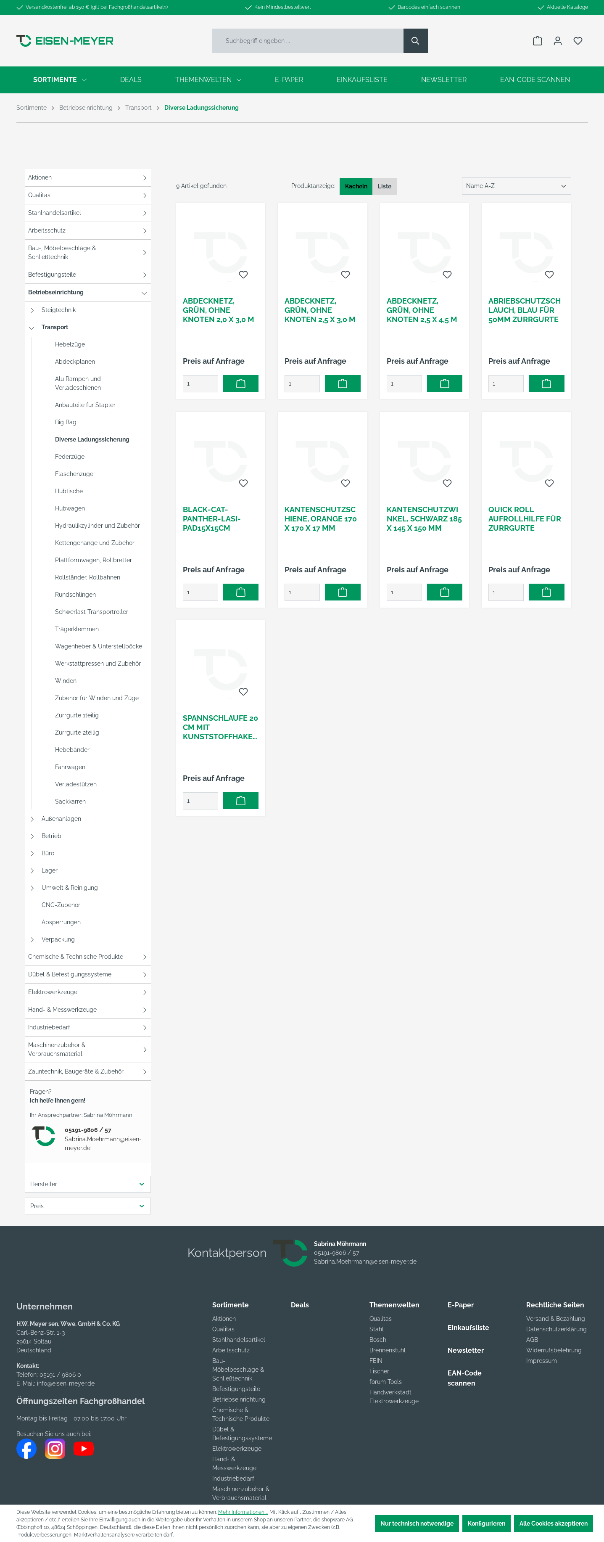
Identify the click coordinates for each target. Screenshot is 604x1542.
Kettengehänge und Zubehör (95, 543)
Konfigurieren (486, 1523)
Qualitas (39, 195)
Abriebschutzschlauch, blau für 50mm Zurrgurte (524, 310)
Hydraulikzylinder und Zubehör (97, 525)
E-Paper (461, 1305)
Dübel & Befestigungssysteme (69, 974)
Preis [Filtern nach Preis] (87, 1205)
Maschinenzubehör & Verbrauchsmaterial (56, 1049)
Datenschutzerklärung (556, 1329)
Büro (48, 853)
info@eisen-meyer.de (66, 1383)
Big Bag (65, 422)
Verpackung (58, 939)
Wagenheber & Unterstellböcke (98, 646)
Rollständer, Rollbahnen (87, 577)
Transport (55, 327)
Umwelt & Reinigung (70, 887)
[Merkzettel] (578, 40)
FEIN (375, 1360)
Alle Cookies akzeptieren (554, 1523)
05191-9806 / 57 (88, 1130)
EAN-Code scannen (465, 1378)
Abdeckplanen (75, 361)
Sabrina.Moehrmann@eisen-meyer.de (103, 1143)
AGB (532, 1339)
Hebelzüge (70, 344)
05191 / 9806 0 (60, 1374)
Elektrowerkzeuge (52, 992)
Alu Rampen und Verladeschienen (78, 383)
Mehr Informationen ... (243, 1512)
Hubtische (69, 491)
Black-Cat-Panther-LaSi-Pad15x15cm (212, 518)
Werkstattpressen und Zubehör (98, 663)
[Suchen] (416, 41)
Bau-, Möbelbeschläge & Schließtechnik (62, 252)
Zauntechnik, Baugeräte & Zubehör (76, 1071)
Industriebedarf (49, 1027)
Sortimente (230, 1305)
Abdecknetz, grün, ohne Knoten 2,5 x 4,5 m (422, 310)
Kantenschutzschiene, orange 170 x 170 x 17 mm (321, 518)
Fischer (379, 1371)
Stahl (376, 1329)
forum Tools (385, 1381)
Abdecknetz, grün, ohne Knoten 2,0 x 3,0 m (218, 310)
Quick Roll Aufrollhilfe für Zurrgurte (524, 518)
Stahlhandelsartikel (54, 212)
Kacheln (356, 186)
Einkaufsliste (468, 1328)
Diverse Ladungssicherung (92, 439)
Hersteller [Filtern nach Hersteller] (87, 1184)
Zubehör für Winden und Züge (97, 698)
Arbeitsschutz (47, 230)
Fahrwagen (70, 767)
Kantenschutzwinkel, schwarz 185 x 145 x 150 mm (424, 518)
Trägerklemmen (77, 629)
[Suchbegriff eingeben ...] (308, 41)
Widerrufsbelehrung (554, 1350)
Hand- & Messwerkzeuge (62, 1009)
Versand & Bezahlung (555, 1318)
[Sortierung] (516, 186)
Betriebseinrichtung (56, 292)
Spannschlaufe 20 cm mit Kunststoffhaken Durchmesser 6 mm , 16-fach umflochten (220, 727)
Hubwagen (70, 508)
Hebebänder (72, 749)
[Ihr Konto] (558, 40)
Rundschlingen (75, 594)
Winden (65, 680)
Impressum (541, 1360)
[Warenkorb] (538, 40)
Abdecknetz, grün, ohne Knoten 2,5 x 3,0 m (320, 310)
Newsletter (466, 1350)
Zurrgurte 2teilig (77, 732)
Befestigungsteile (52, 274)
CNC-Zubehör (61, 905)
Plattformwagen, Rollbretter (93, 560)
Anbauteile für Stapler (85, 405)
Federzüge (69, 456)
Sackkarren (70, 801)
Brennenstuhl (387, 1350)
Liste (384, 186)
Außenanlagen (61, 818)
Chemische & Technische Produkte (75, 956)
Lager (50, 870)
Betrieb (51, 836)
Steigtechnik (59, 310)
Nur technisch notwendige (417, 1523)
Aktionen (40, 177)
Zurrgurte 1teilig (77, 715)
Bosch (377, 1339)
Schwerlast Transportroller (91, 611)
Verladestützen (76, 784)
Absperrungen (61, 922)
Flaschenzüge (74, 474)
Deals (300, 1305)
